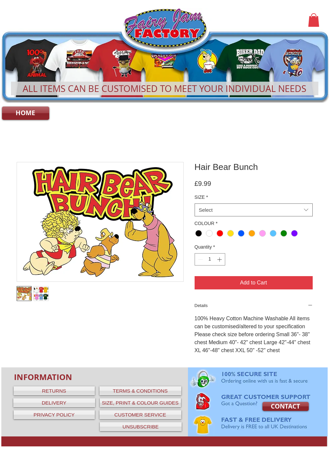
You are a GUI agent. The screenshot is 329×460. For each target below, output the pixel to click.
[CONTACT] (285, 406)
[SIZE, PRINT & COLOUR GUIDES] (140, 402)
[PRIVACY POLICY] (54, 414)
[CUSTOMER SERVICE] (140, 414)
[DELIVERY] (54, 402)
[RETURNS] (54, 390)
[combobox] (254, 209)
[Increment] (220, 259)
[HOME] (25, 113)
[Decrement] (200, 259)
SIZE (201, 197)
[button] (313, 20)
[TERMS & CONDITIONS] (140, 390)
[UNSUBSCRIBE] (141, 426)
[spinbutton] (210, 259)
